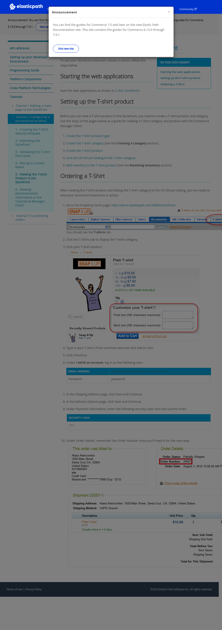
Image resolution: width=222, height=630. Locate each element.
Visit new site (66, 48)
